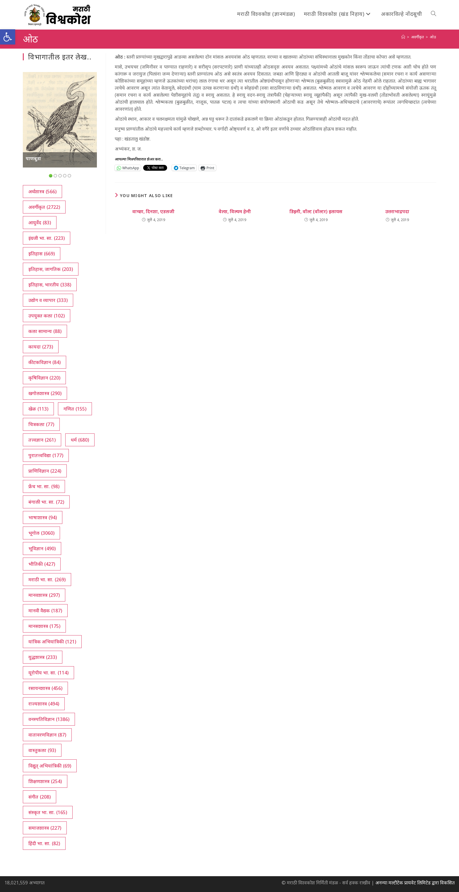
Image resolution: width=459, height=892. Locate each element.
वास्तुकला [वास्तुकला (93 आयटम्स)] (42, 750)
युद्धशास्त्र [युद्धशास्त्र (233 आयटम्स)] (42, 657)
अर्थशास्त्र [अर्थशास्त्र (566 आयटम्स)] (42, 191)
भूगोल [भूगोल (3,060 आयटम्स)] (41, 532)
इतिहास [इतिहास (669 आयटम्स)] (41, 253)
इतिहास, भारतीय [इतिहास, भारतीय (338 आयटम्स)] (49, 284)
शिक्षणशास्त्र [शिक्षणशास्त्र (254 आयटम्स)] (45, 781)
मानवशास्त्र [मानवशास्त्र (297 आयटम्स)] (44, 595)
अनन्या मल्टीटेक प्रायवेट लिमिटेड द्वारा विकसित (415, 882)
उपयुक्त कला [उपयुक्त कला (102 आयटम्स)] (46, 315)
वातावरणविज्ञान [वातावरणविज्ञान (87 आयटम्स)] (47, 734)
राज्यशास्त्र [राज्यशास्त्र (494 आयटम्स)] (43, 703)
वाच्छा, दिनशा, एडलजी (153, 211)
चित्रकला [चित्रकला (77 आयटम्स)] (41, 424)
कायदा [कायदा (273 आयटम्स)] (40, 346)
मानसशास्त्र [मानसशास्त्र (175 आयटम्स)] (44, 626)
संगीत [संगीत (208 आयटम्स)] (39, 796)
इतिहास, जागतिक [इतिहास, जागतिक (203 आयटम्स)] (50, 269)
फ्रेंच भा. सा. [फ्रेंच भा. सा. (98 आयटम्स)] (43, 486)
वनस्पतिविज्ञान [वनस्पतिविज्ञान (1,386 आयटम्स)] (48, 719)
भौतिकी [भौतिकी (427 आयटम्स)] (41, 564)
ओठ (433, 37)
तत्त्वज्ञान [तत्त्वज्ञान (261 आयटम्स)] (42, 439)
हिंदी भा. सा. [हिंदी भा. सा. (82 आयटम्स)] (44, 843)
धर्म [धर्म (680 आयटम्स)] (80, 439)
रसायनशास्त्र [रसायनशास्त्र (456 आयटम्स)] (45, 688)
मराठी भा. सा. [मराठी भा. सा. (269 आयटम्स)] (47, 579)
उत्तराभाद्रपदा (397, 211)
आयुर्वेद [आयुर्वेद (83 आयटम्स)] (39, 222)
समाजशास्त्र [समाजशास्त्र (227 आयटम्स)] (44, 827)
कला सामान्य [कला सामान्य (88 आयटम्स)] (44, 331)
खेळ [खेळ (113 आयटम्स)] (38, 408)
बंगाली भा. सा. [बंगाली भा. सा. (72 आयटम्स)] (46, 501)
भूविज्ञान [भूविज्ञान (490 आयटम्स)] (42, 548)
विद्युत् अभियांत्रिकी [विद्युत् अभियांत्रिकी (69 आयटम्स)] (49, 765)
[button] (7, 37)
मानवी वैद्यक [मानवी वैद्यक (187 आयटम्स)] (45, 610)
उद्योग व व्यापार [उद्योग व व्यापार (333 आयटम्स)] (48, 300)
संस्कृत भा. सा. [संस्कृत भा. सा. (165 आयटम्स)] (47, 812)
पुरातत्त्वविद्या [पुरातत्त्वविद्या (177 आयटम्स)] (45, 455)
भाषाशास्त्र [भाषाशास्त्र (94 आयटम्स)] (42, 517)
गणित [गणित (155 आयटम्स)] (75, 408)
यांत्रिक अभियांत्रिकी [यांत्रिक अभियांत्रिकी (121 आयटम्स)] (52, 641)
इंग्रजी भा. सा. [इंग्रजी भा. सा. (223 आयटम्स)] (46, 238)
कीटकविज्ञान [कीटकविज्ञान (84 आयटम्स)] (44, 362)
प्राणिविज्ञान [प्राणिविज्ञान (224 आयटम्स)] (44, 470)
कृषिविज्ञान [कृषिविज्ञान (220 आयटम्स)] (44, 377)
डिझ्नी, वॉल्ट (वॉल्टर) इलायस (316, 211)
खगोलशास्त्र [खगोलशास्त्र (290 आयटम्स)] (44, 393)
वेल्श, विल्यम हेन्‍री (235, 211)
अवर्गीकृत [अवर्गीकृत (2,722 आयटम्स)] (44, 207)
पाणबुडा (33, 158)
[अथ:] (403, 37)
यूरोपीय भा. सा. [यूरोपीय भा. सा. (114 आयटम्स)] (48, 672)
